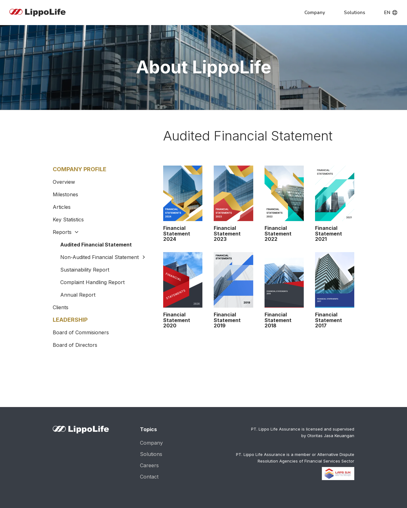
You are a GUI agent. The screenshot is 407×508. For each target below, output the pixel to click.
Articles (62, 207)
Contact (149, 475)
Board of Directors (75, 343)
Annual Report (77, 295)
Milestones (65, 194)
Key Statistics (68, 219)
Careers (149, 464)
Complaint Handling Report (92, 282)
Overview (64, 182)
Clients (60, 306)
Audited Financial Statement (96, 244)
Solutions (151, 452)
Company (151, 441)
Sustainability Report (84, 270)
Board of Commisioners (81, 331)
